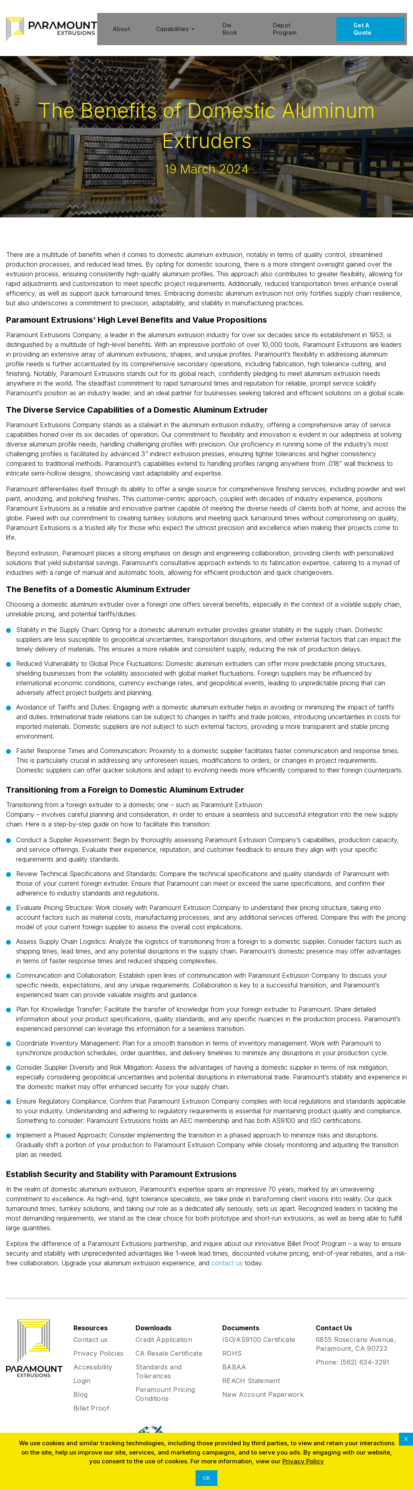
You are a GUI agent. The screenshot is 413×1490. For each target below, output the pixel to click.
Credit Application (164, 1331)
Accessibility (92, 1359)
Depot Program (286, 25)
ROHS (232, 1345)
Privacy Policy (303, 1461)
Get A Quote (365, 25)
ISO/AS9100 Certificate (258, 1331)
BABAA (234, 1359)
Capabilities (174, 25)
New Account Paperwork (263, 1386)
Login (82, 1373)
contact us (227, 1255)
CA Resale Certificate (169, 1345)
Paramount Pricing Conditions (165, 1385)
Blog (80, 1386)
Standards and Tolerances (158, 1363)
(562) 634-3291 (364, 1354)
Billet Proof (91, 1400)
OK (206, 1478)
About (119, 24)
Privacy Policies (98, 1345)
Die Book (230, 25)
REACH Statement (251, 1373)
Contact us (90, 1331)
